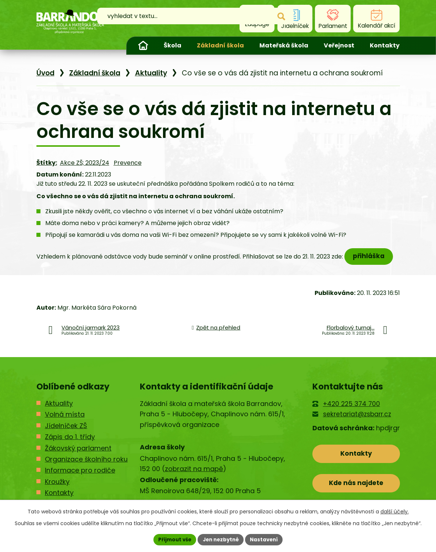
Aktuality (151, 78)
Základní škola (220, 45)
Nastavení (266, 539)
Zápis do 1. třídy (70, 443)
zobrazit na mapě (194, 475)
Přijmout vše (172, 539)
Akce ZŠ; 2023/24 (84, 168)
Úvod (143, 45)
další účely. (394, 510)
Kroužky (57, 487)
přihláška (370, 261)
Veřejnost (339, 45)
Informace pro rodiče (80, 476)
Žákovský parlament (78, 454)
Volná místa (65, 420)
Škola (172, 45)
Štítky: (46, 168)
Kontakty (385, 45)
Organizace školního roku (86, 465)
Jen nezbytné (221, 539)
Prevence (128, 168)
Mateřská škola (283, 45)
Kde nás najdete (355, 491)
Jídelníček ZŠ (66, 431)
